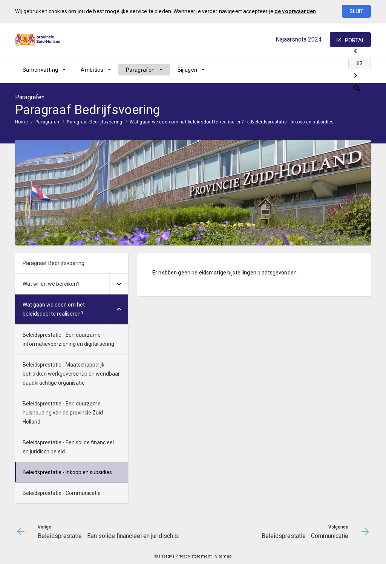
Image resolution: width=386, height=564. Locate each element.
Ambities (92, 70)
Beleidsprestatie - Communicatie (62, 493)
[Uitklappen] (118, 284)
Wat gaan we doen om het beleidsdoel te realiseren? (187, 122)
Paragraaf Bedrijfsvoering (94, 122)
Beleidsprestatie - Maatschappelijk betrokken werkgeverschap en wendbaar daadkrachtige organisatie (71, 374)
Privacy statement (193, 556)
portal (355, 40)
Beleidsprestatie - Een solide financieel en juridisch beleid (68, 447)
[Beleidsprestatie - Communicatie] (345, 70)
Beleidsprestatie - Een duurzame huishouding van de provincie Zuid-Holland (64, 413)
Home (21, 122)
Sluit (356, 11)
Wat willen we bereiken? (51, 284)
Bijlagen (188, 70)
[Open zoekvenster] (362, 70)
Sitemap (223, 556)
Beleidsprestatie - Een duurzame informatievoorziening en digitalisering (68, 339)
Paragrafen (140, 70)
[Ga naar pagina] (325, 70)
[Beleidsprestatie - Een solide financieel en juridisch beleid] (305, 70)
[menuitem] (44, 70)
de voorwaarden (295, 11)
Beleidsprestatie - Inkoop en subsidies (292, 122)
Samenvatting (40, 70)
